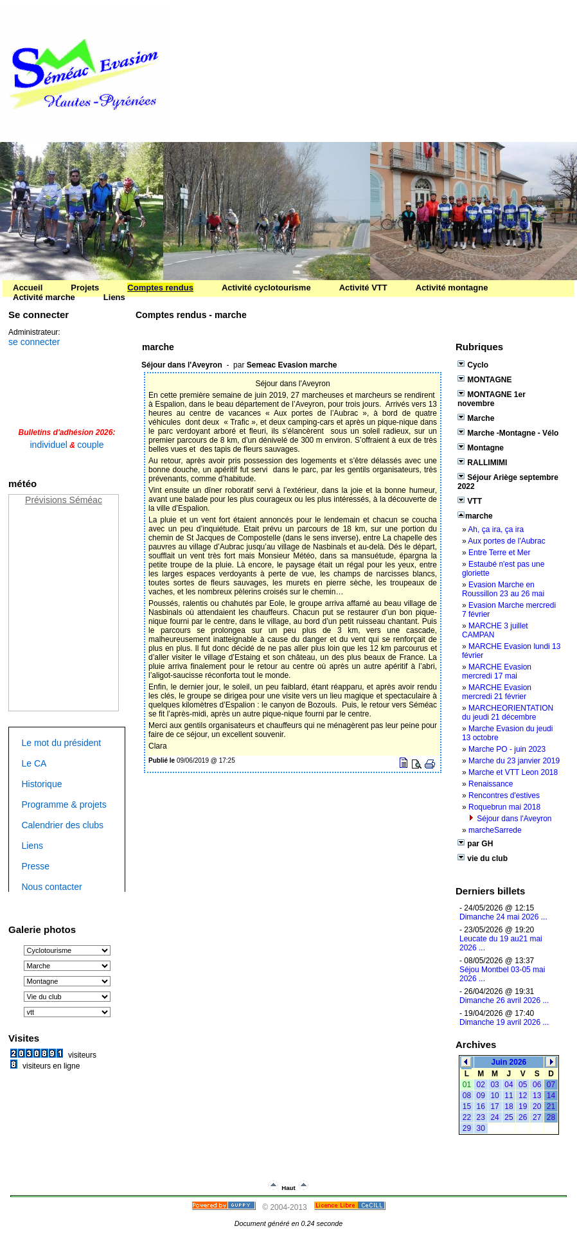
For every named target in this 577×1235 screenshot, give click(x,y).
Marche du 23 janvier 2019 (514, 760)
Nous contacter (51, 887)
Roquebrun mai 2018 (504, 807)
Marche (475, 418)
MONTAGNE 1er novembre (491, 399)
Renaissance (490, 783)
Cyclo (472, 364)
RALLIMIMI (482, 462)
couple (90, 445)
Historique (41, 784)
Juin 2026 (509, 1062)
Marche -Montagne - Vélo (507, 433)
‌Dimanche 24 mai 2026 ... (503, 916)
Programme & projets (63, 804)
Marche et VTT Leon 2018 (513, 772)
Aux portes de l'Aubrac (506, 541)
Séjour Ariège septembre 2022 (507, 482)
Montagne (480, 447)
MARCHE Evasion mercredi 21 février (496, 692)
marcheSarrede (495, 830)
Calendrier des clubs (62, 825)
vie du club (482, 858)
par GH (475, 843)
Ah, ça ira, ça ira (496, 529)
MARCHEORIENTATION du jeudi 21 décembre (507, 713)
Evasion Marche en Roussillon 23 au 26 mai (503, 589)
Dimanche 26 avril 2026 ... (504, 1000)
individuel (48, 445)
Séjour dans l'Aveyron (514, 818)
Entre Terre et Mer (499, 552)
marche (475, 515)
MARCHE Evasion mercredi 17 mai (496, 671)
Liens (31, 845)
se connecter (34, 342)
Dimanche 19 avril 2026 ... (504, 1022)
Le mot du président (61, 743)
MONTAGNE (484, 379)
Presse (35, 866)
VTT (469, 501)
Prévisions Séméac (63, 500)
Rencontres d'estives (504, 795)
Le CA (33, 763)
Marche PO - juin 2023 (507, 749)
